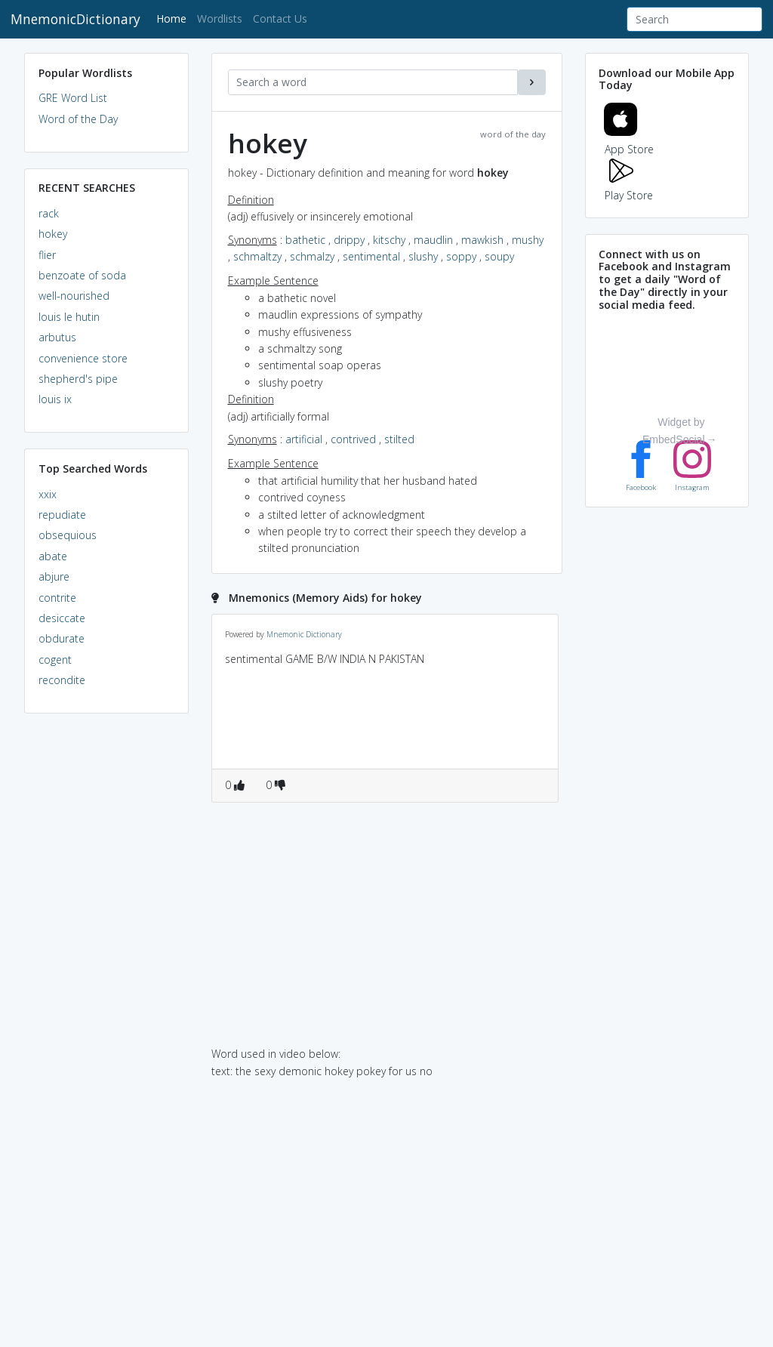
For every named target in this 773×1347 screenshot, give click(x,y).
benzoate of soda (82, 275)
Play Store (629, 186)
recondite (61, 680)
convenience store (83, 358)
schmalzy (312, 256)
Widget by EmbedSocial (673, 432)
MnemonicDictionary (75, 19)
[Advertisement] (106, 955)
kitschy (389, 240)
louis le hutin (69, 317)
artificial (303, 439)
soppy (461, 256)
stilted (399, 439)
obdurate (61, 638)
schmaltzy (257, 256)
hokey (52, 234)
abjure (53, 576)
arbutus (57, 337)
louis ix (55, 399)
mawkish (482, 240)
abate (52, 556)
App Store (629, 140)
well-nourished (73, 295)
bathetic (305, 240)
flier (47, 255)
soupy (499, 256)
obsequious (67, 535)
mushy (528, 240)
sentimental (371, 256)
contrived (353, 439)
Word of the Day (78, 119)
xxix (47, 494)
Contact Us (280, 18)
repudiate (62, 514)
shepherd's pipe (78, 378)
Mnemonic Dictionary (304, 634)
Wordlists (219, 18)
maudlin (433, 240)
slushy (423, 256)
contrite (57, 597)
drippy (349, 240)
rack (48, 213)
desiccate (61, 618)
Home (174, 18)
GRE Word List (72, 98)
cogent (55, 659)
